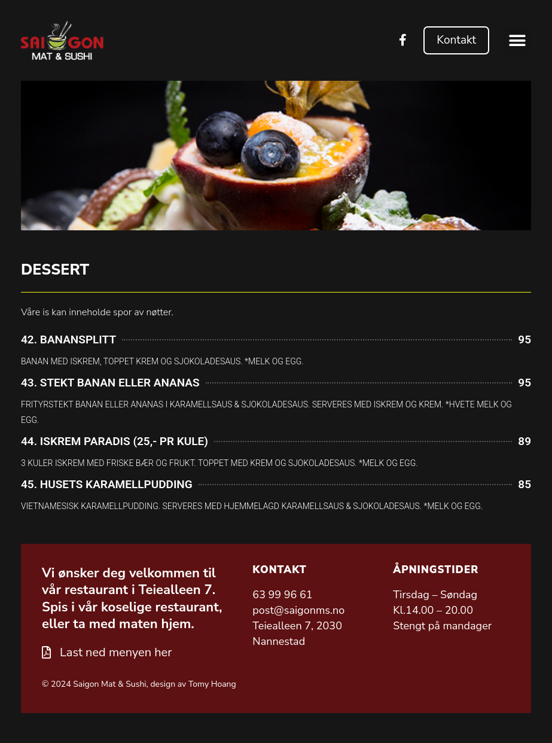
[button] (517, 40)
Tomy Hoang (212, 684)
